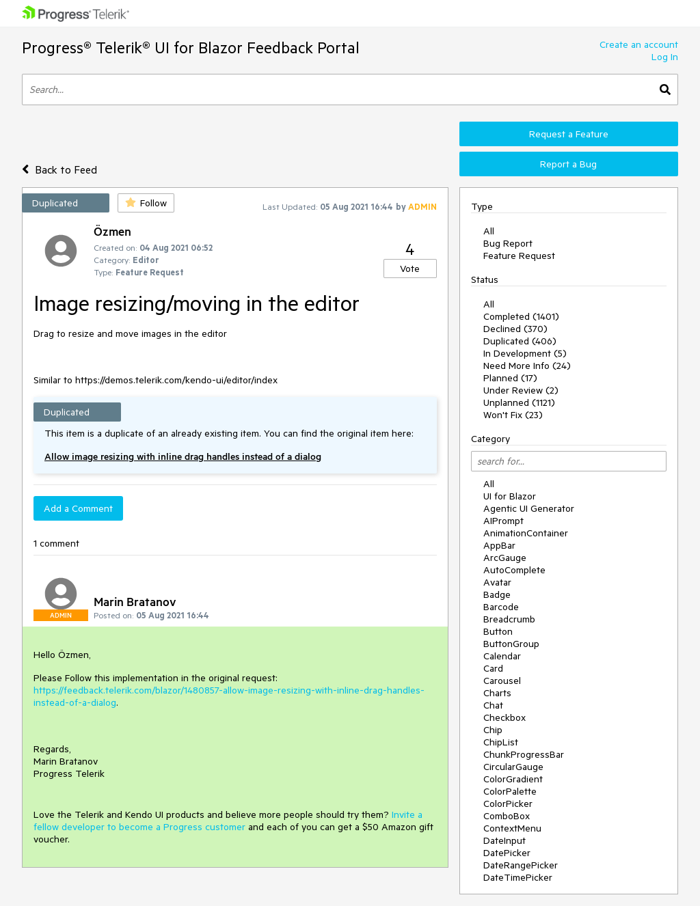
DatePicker (506, 853)
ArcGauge (504, 557)
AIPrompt (503, 520)
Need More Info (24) (527, 365)
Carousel (502, 680)
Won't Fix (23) (513, 415)
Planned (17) (510, 378)
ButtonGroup (511, 643)
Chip (492, 730)
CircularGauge (513, 766)
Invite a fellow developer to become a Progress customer (227, 820)
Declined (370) (515, 328)
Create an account (639, 44)
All (488, 231)
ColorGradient (513, 779)
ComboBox (506, 816)
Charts (497, 693)
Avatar (497, 582)
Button (498, 631)
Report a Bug (568, 164)
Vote (410, 268)
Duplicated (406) (519, 341)
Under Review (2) (520, 390)
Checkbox (504, 717)
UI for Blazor (509, 496)
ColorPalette (510, 791)
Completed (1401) (521, 316)
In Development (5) (525, 353)
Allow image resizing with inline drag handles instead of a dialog (182, 456)
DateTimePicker (517, 877)
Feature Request (519, 255)
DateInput (504, 840)
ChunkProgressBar (523, 754)
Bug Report (508, 243)
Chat (493, 705)
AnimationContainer (525, 533)
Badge (497, 594)
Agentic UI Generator (528, 508)
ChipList (500, 742)
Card (493, 668)
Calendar (502, 656)
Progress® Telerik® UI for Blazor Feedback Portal (191, 47)
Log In (664, 57)
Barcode (501, 607)
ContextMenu (512, 828)
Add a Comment (78, 508)
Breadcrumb (509, 619)
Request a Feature (568, 134)
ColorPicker (508, 803)
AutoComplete (514, 570)
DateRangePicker (520, 865)
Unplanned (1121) (519, 402)
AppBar (499, 545)
